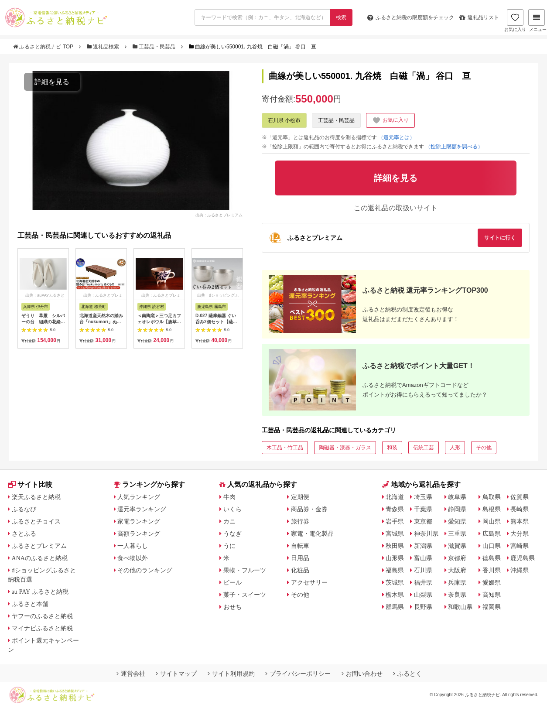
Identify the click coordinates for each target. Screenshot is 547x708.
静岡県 (457, 509)
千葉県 (423, 509)
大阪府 (457, 570)
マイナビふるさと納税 (42, 628)
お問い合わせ (362, 673)
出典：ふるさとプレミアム (219, 214)
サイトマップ (176, 673)
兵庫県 (457, 582)
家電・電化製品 (312, 533)
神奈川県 (426, 533)
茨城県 (395, 582)
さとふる (24, 533)
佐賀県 (519, 497)
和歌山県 (460, 607)
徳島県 (491, 558)
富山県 (423, 558)
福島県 (395, 570)
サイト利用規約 (231, 673)
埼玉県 (423, 497)
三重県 (457, 533)
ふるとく (407, 673)
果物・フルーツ (244, 570)
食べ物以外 (132, 558)
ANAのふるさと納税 (40, 558)
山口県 (491, 546)
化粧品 (300, 570)
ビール (232, 582)
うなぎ (232, 533)
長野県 (423, 607)
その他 (484, 448)
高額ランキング (138, 533)
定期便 (300, 497)
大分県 (519, 533)
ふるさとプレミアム (39, 546)
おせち (232, 607)
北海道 (395, 497)
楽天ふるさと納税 (36, 497)
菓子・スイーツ (244, 595)
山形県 (395, 558)
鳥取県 (491, 497)
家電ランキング (138, 521)
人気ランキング (138, 497)
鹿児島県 (522, 558)
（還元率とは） (396, 137)
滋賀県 (457, 546)
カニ (229, 521)
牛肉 (229, 497)
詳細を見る (51, 82)
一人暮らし (132, 546)
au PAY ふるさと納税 (40, 591)
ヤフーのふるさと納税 (42, 616)
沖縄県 (519, 570)
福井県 (423, 582)
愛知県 (457, 521)
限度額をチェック (410, 17)
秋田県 (395, 546)
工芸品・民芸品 (155, 47)
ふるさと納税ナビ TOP (44, 47)
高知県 (491, 595)
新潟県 (423, 546)
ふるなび (24, 509)
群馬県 (395, 607)
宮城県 (395, 533)
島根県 (491, 509)
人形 (455, 448)
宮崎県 (519, 546)
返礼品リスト (479, 17)
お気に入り (515, 20)
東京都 (423, 521)
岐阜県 (457, 497)
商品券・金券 (309, 509)
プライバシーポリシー (298, 673)
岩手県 (395, 521)
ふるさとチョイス (36, 521)
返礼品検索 (104, 47)
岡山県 (491, 521)
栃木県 (395, 595)
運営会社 (130, 673)
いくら (232, 509)
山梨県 (423, 595)
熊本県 (519, 521)
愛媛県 (491, 582)
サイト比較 (30, 484)
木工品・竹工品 (285, 448)
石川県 (423, 570)
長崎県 (519, 509)
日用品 (300, 558)
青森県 (395, 509)
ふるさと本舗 (30, 604)
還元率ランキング (141, 509)
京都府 (457, 558)
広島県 (491, 533)
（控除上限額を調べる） (454, 147)
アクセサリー (309, 582)
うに (229, 546)
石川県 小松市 (284, 120)
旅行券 (300, 521)
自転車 (300, 546)
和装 (392, 448)
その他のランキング (144, 570)
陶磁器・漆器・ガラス (345, 448)
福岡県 (491, 607)
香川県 (491, 570)
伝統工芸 (423, 448)
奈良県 (457, 595)
